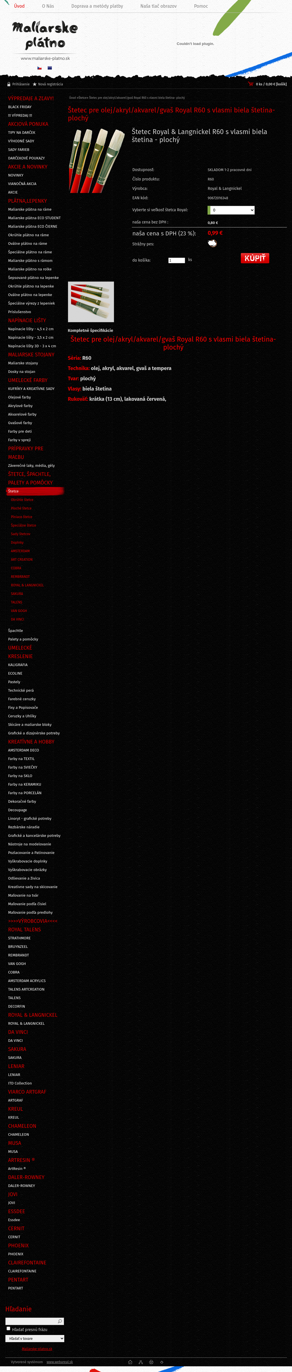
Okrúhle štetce (22, 500)
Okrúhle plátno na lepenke (31, 286)
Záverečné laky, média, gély (31, 465)
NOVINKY (16, 175)
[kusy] (176, 260)
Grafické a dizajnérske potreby (34, 733)
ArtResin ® (17, 1168)
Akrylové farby (20, 406)
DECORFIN (16, 1006)
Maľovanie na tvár (23, 895)
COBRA (16, 568)
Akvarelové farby (22, 414)
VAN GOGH (19, 611)
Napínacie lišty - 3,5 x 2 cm (31, 337)
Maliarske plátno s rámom (30, 260)
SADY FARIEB (19, 149)
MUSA (13, 1151)
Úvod (72, 98)
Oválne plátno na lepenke (30, 295)
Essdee (14, 1220)
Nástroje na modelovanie (29, 844)
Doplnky (17, 543)
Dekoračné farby (22, 801)
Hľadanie (18, 1309)
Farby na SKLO (20, 776)
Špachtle (15, 631)
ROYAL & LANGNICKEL (27, 585)
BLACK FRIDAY (20, 107)
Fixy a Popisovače (23, 707)
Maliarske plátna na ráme (30, 209)
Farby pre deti (20, 431)
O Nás (48, 6)
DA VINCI (17, 619)
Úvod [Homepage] (19, 6)
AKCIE (13, 192)
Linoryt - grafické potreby (29, 818)
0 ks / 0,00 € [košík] (271, 84)
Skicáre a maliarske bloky (30, 724)
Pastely (14, 682)
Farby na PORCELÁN (25, 793)
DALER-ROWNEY (21, 1186)
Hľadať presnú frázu (29, 1329)
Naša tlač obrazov (158, 6)
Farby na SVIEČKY (23, 767)
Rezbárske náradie (24, 827)
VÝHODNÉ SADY (21, 141)
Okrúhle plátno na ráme (28, 235)
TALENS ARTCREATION (26, 989)
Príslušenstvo (19, 312)
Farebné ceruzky (22, 699)
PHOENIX (15, 1254)
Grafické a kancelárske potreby (34, 835)
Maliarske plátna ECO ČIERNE (32, 226)
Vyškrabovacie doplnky (27, 861)
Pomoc (201, 6)
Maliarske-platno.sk (37, 1349)
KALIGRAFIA (18, 665)
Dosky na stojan (22, 371)
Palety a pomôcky (23, 639)
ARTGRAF (15, 1100)
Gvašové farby (20, 423)
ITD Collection (20, 1083)
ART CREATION (22, 560)
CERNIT (14, 1237)
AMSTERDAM (20, 551)
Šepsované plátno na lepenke (33, 278)
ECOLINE (15, 673)
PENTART (15, 1288)
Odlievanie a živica (24, 878)
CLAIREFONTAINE (22, 1271)
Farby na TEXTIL (21, 759)
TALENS (16, 602)
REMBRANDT (20, 577)
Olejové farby (19, 397)
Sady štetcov (20, 534)
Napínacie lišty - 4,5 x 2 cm (31, 329)
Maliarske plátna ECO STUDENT (34, 218)
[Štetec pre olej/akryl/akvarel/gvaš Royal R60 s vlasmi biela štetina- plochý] (97, 175)
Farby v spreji (19, 440)
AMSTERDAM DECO (23, 750)
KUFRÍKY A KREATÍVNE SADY (31, 389)
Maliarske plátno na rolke (30, 269)
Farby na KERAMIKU (24, 784)
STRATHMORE (19, 938)
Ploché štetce (21, 508)
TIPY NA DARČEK (22, 132)
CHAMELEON (18, 1134)
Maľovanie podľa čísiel (27, 904)
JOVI (11, 1203)
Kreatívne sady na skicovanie (33, 887)
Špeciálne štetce (23, 525)
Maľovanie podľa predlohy (30, 912)
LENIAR (14, 1075)
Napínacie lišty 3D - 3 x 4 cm (32, 346)
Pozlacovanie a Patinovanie (31, 853)
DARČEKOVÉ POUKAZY (26, 158)
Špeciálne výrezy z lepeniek (31, 303)
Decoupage (17, 810)
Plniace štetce (21, 517)
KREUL (13, 1117)
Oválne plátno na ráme (27, 243)
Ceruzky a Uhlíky (22, 716)
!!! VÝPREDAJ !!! (20, 115)
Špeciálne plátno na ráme (30, 252)
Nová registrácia (50, 84)
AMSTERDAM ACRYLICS (27, 981)
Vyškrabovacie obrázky (27, 870)
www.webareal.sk (60, 1362)
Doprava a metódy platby (97, 6)
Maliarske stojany (23, 363)
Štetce (13, 491)
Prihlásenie (21, 84)
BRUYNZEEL (18, 946)
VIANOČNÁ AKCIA (22, 184)
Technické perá (21, 690)
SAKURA (17, 594)
